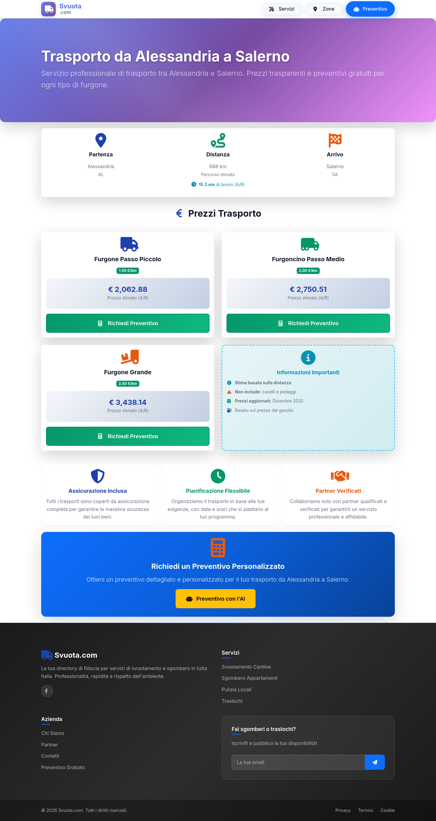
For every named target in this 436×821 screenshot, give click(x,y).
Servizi (282, 9)
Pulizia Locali (236, 689)
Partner (49, 745)
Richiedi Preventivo (127, 323)
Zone (324, 9)
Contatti (50, 756)
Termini (365, 810)
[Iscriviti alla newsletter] (375, 762)
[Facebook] (47, 691)
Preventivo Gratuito (63, 767)
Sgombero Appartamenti (250, 678)
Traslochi (232, 701)
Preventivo (370, 9)
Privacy (343, 810)
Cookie (387, 810)
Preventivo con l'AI (215, 599)
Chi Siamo (52, 733)
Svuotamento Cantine (246, 667)
